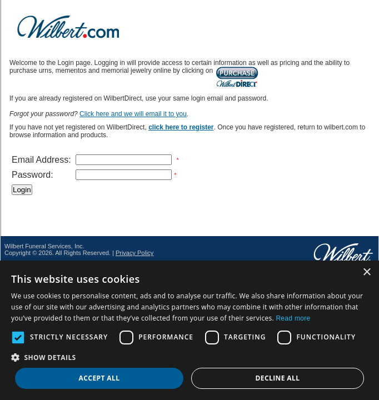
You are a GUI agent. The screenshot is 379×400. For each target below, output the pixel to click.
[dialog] (189, 330)
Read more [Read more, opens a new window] (293, 318)
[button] (189, 357)
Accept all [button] (99, 378)
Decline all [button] (278, 378)
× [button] (366, 272)
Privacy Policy (134, 252)
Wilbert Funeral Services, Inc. (44, 246)
